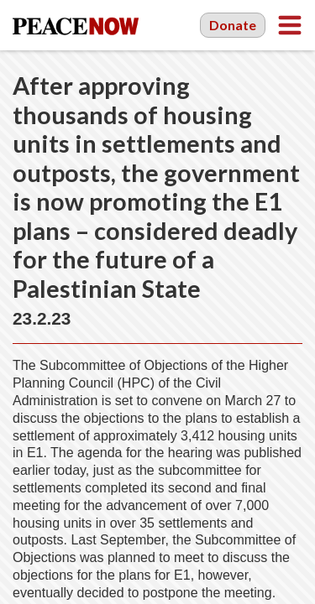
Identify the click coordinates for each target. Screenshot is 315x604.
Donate (232, 25)
